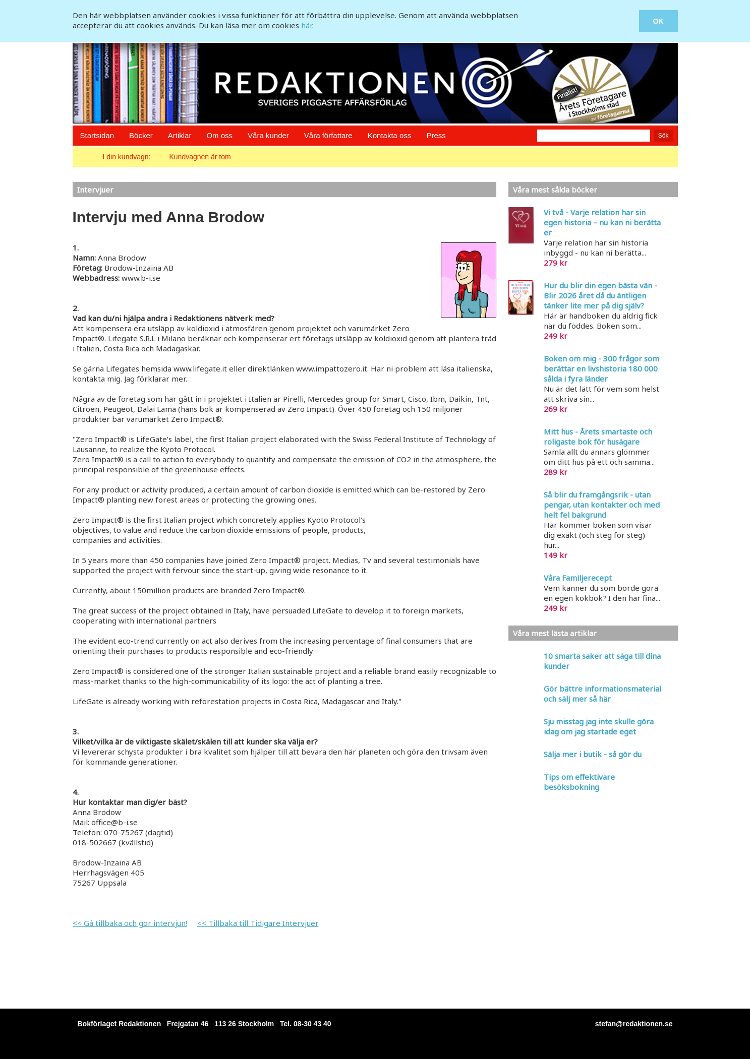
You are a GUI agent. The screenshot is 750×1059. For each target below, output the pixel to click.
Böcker (141, 135)
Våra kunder (268, 135)
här (306, 25)
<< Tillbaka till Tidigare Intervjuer (258, 923)
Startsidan (97, 135)
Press (435, 135)
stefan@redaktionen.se (634, 1024)
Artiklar (180, 135)
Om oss (219, 135)
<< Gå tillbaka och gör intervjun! (130, 923)
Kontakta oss (390, 135)
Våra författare (328, 135)
